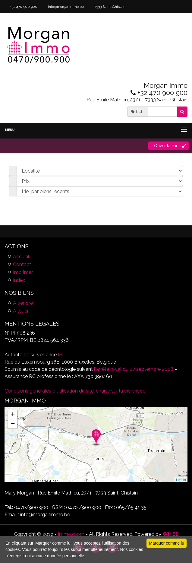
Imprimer (23, 272)
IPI (60, 355)
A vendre (23, 303)
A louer (21, 311)
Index (19, 280)
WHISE (170, 534)
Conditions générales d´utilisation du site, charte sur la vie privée (75, 391)
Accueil (21, 256)
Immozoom (71, 534)
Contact (22, 264)
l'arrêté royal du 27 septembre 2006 (133, 369)
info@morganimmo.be (65, 7)
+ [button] (13, 414)
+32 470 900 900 (23, 7)
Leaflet (181, 480)
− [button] (13, 423)
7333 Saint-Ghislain (109, 7)
